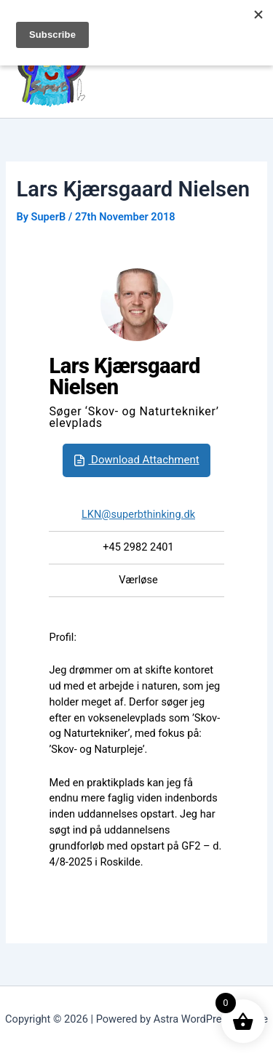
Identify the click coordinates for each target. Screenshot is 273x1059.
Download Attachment (135, 460)
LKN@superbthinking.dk (138, 514)
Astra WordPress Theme (211, 1019)
